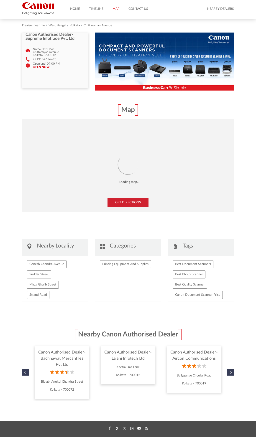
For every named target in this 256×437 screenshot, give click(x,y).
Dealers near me (33, 25)
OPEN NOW (41, 67)
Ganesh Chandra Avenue (46, 264)
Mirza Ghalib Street (42, 284)
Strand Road (38, 294)
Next (230, 372)
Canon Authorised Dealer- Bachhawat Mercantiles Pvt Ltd (62, 358)
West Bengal (57, 25)
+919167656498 (44, 59)
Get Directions (128, 202)
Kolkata (75, 25)
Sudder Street (39, 274)
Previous (25, 372)
